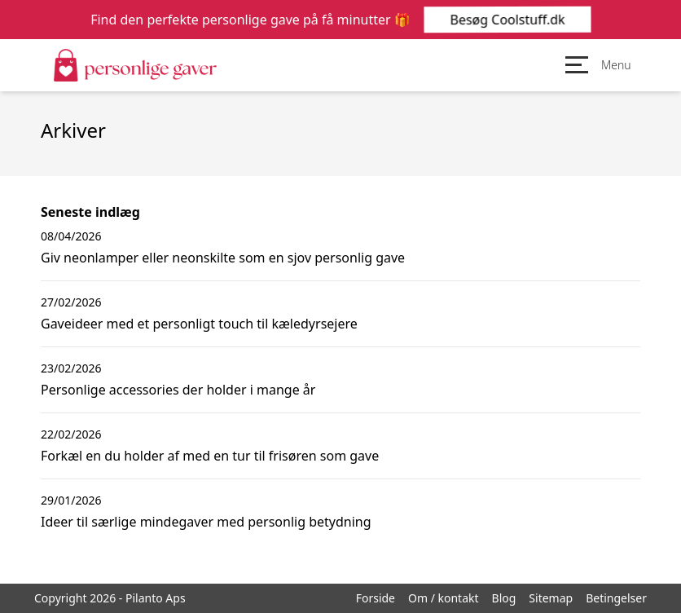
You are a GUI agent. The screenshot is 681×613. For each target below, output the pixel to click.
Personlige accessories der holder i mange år (178, 390)
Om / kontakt (443, 598)
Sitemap (551, 598)
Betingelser (616, 598)
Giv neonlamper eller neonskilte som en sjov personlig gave (223, 258)
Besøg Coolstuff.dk (506, 19)
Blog (504, 598)
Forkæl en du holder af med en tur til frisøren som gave (210, 456)
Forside (375, 598)
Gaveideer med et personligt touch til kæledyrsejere (199, 324)
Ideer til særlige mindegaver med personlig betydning (206, 522)
